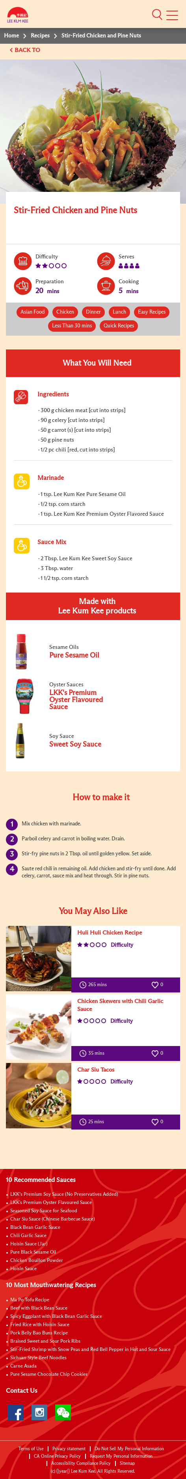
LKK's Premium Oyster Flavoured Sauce (51, 1202)
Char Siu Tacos (95, 1070)
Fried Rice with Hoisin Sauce (39, 1325)
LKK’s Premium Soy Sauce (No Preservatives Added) (64, 1194)
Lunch (119, 312)
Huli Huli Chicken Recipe (109, 933)
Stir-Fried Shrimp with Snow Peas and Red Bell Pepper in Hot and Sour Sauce (90, 1349)
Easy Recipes (152, 312)
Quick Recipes (119, 326)
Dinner (93, 312)
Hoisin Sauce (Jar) (29, 1244)
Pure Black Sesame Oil (33, 1252)
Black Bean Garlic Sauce (35, 1227)
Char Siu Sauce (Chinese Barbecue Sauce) (52, 1219)
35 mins (93, 1053)
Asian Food (32, 312)
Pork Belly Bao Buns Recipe (39, 1333)
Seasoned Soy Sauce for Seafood (43, 1211)
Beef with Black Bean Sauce (38, 1308)
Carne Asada (23, 1366)
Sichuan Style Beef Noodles (38, 1358)
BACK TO (28, 50)
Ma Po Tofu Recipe (29, 1300)
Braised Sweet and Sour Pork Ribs (45, 1341)
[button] (157, 14)
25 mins (93, 1122)
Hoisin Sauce (23, 1269)
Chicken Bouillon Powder (36, 1260)
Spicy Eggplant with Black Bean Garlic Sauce (56, 1316)
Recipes (40, 36)
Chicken (65, 312)
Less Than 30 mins (72, 326)
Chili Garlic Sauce (28, 1236)
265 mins (94, 984)
